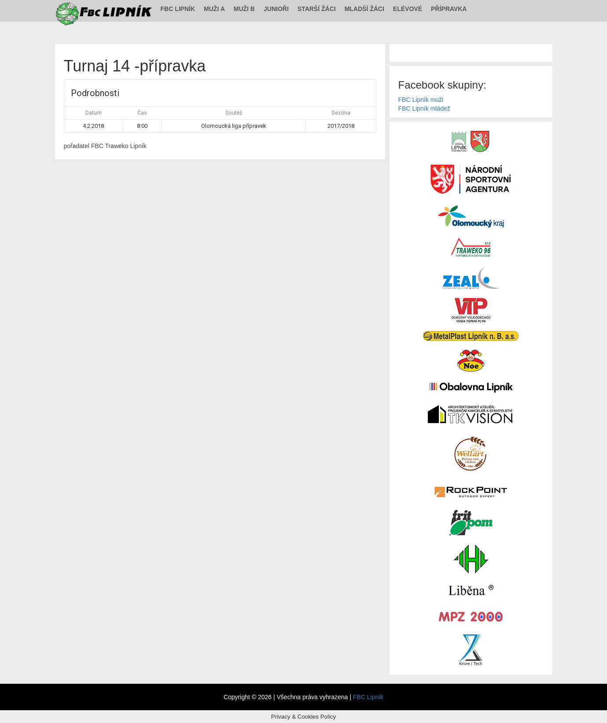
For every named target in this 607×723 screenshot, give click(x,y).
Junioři (276, 8)
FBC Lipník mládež (424, 108)
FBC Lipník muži (421, 99)
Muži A (214, 8)
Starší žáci (317, 8)
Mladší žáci (364, 8)
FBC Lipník (178, 8)
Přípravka (449, 8)
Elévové (407, 8)
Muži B (244, 8)
